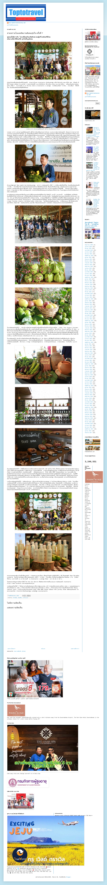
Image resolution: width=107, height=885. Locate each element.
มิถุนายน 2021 (88, 351)
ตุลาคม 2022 (88, 322)
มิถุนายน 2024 (88, 286)
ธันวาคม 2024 (88, 275)
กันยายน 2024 (88, 281)
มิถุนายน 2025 (88, 264)
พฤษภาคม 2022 (89, 331)
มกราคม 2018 (88, 425)
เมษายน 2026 (88, 246)
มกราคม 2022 (88, 338)
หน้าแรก (43, 648)
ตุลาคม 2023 (88, 300)
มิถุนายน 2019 (88, 394)
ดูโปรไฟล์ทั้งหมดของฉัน (12, 25)
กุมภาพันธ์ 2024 (89, 293)
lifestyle (25, 597)
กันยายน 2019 (88, 389)
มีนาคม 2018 (88, 421)
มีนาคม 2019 (88, 400)
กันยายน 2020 (88, 367)
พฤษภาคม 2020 (89, 375)
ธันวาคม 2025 (88, 254)
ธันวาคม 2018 (88, 405)
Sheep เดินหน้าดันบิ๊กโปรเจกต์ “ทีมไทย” (96, 184)
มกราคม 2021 (88, 360)
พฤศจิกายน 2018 (89, 407)
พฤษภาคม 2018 (89, 418)
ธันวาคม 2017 (88, 427)
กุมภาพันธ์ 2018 (89, 423)
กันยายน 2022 (88, 324)
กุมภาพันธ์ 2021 (89, 358)
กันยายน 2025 (88, 259)
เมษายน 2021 (88, 355)
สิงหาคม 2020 (88, 369)
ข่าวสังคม (15, 597)
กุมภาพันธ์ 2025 (89, 272)
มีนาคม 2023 (88, 313)
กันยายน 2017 (88, 432)
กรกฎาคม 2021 (89, 349)
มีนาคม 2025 (88, 270)
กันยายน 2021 (88, 346)
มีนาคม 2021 (88, 356)
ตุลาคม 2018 (88, 409)
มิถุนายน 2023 (88, 308)
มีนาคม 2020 (88, 378)
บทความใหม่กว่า (11, 648)
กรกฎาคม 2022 (89, 328)
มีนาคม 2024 (88, 291)
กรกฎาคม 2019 (89, 393)
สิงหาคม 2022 (88, 326)
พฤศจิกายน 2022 (89, 320)
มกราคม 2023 (88, 317)
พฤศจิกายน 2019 (89, 385)
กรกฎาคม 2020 (89, 371)
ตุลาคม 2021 (88, 344)
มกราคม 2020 (88, 382)
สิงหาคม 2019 (88, 391)
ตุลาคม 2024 (88, 279)
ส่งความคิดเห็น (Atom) (20, 651)
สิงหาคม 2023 (88, 304)
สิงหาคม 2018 (88, 412)
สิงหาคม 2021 (88, 347)
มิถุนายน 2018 (88, 416)
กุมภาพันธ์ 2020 (89, 380)
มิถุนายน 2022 (88, 329)
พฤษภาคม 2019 (89, 396)
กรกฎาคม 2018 (89, 414)
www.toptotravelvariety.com (17, 22)
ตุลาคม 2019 (88, 387)
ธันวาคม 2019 (88, 384)
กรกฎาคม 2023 (89, 306)
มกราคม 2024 (88, 295)
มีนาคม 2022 (88, 335)
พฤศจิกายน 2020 (89, 364)
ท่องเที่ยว (20, 597)
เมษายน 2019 (88, 398)
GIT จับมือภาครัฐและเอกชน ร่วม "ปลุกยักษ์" (96, 149)
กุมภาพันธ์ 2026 (89, 250)
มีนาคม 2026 (88, 248)
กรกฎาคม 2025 (89, 262)
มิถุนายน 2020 (88, 373)
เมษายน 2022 (88, 333)
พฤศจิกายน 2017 (89, 429)
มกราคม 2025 (88, 273)
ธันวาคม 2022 (88, 319)
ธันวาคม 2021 (88, 340)
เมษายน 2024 (88, 290)
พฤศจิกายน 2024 (89, 277)
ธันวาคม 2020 (88, 362)
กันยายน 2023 (88, 302)
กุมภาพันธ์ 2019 (89, 402)
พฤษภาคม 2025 (89, 266)
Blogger (68, 877)
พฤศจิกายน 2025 (89, 255)
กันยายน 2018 (88, 411)
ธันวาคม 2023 (88, 297)
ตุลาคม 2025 (88, 257)
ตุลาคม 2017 (88, 431)
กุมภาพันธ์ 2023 (89, 315)
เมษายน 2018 (88, 420)
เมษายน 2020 (88, 376)
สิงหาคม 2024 (88, 282)
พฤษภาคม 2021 (89, 353)
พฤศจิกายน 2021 (89, 342)
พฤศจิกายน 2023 (89, 299)
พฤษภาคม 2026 (89, 245)
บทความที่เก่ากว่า (75, 648)
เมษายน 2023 (88, 311)
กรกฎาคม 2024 (89, 284)
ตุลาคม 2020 (88, 366)
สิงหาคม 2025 (88, 261)
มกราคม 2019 (88, 403)
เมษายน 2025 (88, 268)
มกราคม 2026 (88, 252)
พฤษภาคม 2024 (89, 288)
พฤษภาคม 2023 (89, 310)
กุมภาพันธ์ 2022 (89, 337)
